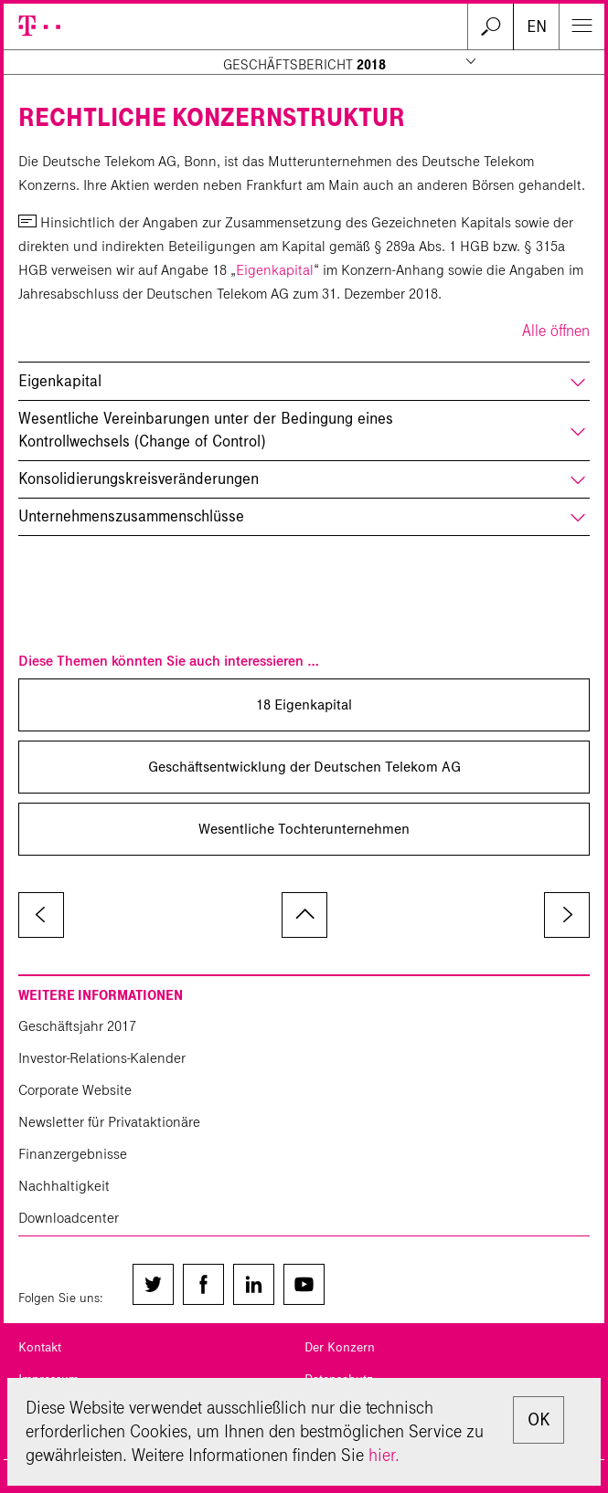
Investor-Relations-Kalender (102, 1058)
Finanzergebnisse (72, 1153)
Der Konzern (339, 1347)
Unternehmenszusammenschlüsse (131, 516)
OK (538, 1419)
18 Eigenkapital (304, 704)
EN (537, 26)
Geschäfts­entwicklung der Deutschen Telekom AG (304, 766)
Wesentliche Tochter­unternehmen (304, 828)
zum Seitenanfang (304, 915)
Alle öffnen (556, 331)
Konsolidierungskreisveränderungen (138, 479)
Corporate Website (75, 1090)
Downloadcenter (68, 1217)
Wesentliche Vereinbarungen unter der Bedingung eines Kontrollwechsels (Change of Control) (205, 430)
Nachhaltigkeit (64, 1185)
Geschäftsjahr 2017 (77, 1026)
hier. (384, 1455)
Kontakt (39, 1347)
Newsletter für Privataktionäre (109, 1121)
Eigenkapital (275, 270)
